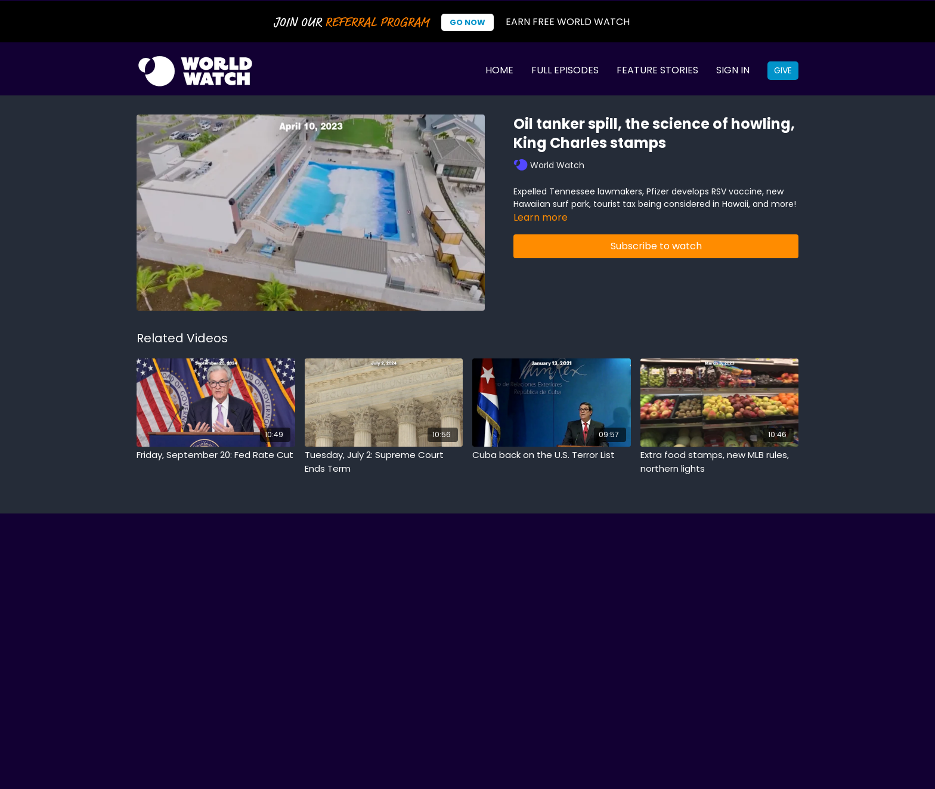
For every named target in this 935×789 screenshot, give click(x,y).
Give (783, 70)
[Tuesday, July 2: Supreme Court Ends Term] (384, 461)
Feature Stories (657, 70)
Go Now (467, 22)
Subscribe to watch (656, 246)
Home (499, 70)
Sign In (733, 70)
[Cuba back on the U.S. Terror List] (551, 455)
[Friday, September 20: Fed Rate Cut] (216, 455)
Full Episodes (565, 70)
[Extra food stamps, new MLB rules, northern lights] (719, 461)
